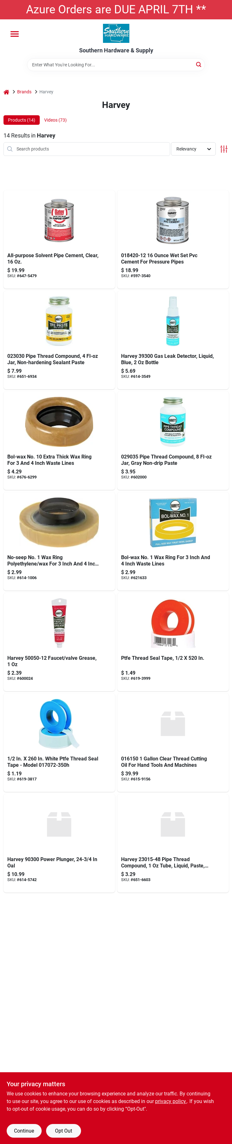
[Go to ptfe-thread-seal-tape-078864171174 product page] (173, 642)
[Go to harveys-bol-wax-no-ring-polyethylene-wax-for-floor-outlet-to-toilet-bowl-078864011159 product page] (59, 440)
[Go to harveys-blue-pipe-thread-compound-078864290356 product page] (173, 440)
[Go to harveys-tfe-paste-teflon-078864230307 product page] (59, 340)
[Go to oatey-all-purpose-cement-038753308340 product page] (59, 239)
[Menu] (14, 34)
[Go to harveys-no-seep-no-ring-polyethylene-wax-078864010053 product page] (59, 541)
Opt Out (63, 1131)
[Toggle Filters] (224, 149)
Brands (24, 91)
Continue (24, 1131)
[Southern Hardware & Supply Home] (116, 33)
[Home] (6, 92)
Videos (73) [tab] (55, 120)
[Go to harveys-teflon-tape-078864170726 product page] (59, 742)
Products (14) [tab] (21, 120)
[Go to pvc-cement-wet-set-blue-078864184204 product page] (173, 239)
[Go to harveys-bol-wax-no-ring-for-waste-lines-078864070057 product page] (173, 541)
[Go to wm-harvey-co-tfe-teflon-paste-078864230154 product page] (173, 843)
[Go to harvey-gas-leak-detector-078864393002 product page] (173, 340)
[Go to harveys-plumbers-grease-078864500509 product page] (59, 642)
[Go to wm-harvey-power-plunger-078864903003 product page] (59, 843)
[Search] (199, 64)
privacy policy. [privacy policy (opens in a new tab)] (171, 1101)
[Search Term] (116, 64)
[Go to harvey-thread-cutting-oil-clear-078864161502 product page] (173, 742)
